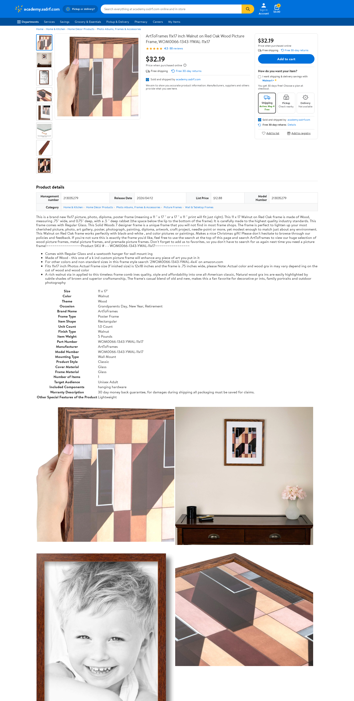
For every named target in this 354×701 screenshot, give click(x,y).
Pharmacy (141, 22)
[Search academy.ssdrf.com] (171, 9)
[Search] (248, 9)
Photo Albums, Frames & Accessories (119, 29)
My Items (174, 22)
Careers (158, 22)
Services (49, 22)
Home (39, 29)
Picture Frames (173, 207)
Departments (28, 22)
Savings (64, 22)
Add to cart (286, 58)
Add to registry (299, 133)
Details (292, 124)
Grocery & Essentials (88, 22)
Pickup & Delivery (117, 22)
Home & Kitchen (55, 29)
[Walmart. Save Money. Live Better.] (37, 9)
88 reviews (176, 48)
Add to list (270, 133)
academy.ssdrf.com (188, 79)
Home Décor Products (81, 29)
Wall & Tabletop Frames (199, 207)
